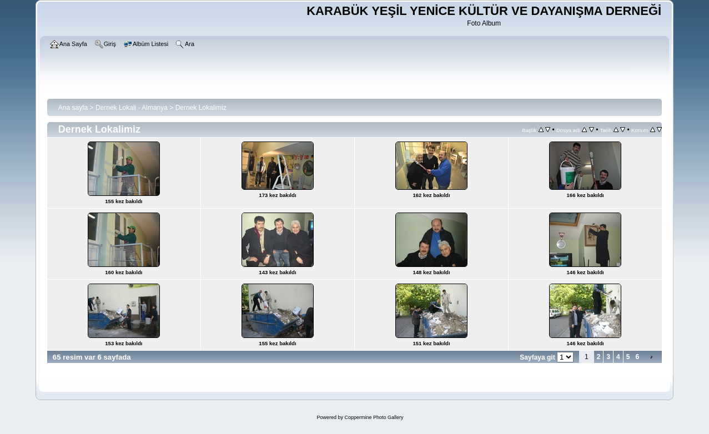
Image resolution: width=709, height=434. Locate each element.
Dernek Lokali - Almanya (131, 108)
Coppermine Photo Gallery (373, 417)
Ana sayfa (73, 108)
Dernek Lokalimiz (201, 108)
